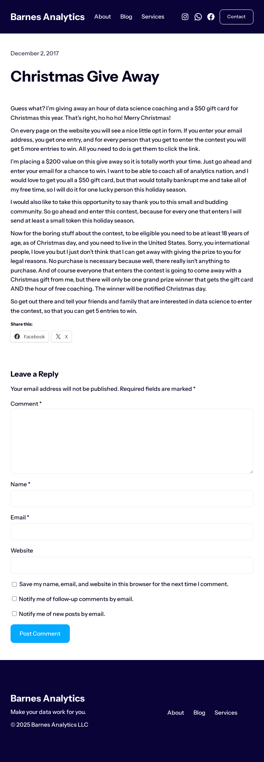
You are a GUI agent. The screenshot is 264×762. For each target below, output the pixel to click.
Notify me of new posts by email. (62, 613)
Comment (26, 403)
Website (22, 550)
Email (20, 517)
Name (21, 484)
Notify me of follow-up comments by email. (76, 599)
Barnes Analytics (48, 16)
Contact (236, 16)
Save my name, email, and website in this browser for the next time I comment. (123, 584)
